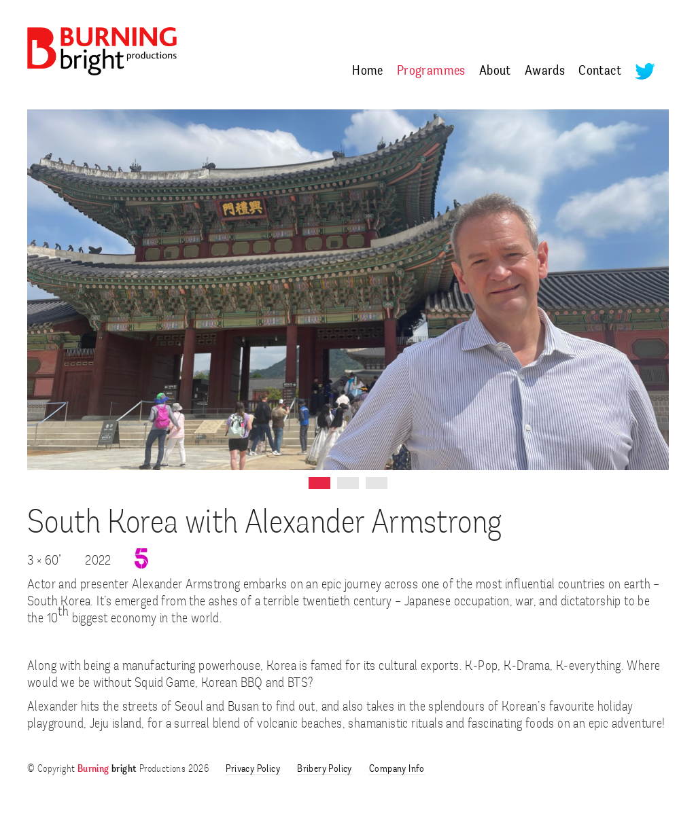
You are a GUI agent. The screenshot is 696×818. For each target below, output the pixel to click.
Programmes (431, 71)
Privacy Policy (253, 769)
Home (367, 71)
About (495, 71)
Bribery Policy (324, 769)
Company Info (397, 769)
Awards (545, 71)
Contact (599, 71)
